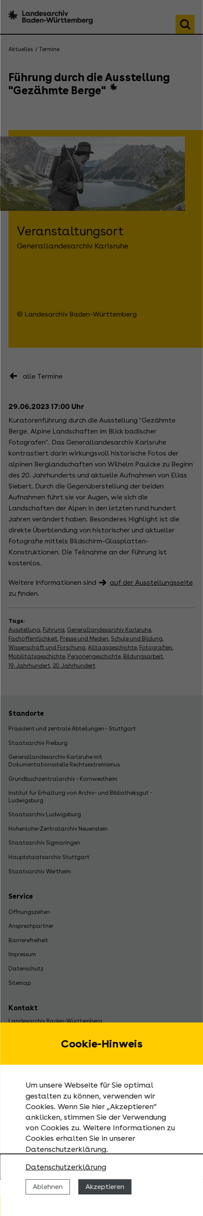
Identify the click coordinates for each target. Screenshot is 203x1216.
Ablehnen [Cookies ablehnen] (47, 1187)
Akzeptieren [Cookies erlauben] (104, 1187)
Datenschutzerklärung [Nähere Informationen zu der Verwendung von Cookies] (65, 1166)
